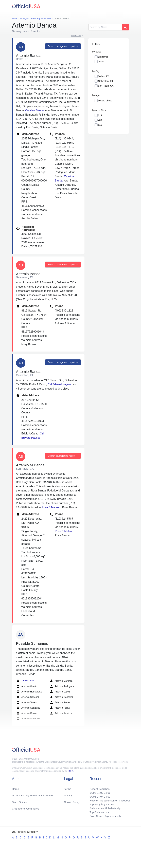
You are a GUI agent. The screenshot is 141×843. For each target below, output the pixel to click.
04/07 (99, 791)
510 (100, 124)
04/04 (99, 795)
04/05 (91, 795)
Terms (67, 787)
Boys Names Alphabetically (104, 815)
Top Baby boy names (100, 803)
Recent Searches (98, 787)
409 (100, 120)
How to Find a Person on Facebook (109, 799)
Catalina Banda (34, 110)
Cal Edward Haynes (60, 384)
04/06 (106, 791)
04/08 (91, 791)
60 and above (105, 100)
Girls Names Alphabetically (104, 807)
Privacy (68, 794)
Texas (101, 61)
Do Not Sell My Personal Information (34, 794)
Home (15, 787)
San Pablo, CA (106, 85)
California (103, 56)
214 (100, 115)
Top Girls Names (98, 811)
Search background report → (62, 46)
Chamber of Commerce (26, 807)
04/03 (106, 795)
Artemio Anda (25, 681)
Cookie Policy (72, 801)
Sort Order (76, 35)
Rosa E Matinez (51, 507)
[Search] (105, 27)
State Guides (20, 801)
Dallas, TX (103, 76)
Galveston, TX (105, 81)
